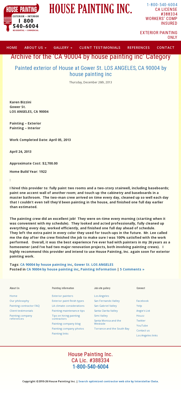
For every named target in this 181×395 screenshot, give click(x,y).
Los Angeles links (147, 335)
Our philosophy (19, 300)
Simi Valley (101, 315)
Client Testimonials (99, 47)
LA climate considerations (68, 305)
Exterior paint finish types (68, 300)
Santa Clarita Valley (106, 310)
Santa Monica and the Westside (107, 322)
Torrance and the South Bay (111, 328)
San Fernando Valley (107, 300)
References (138, 47)
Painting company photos (68, 328)
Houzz (140, 315)
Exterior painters (62, 296)
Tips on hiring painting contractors (66, 317)
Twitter (141, 320)
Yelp (139, 305)
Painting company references (21, 317)
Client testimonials (21, 310)
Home (12, 47)
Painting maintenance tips (68, 310)
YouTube (142, 325)
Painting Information (98, 269)
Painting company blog (66, 323)
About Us (35, 47)
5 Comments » (132, 269)
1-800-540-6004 (162, 4)
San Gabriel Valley (105, 305)
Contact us (143, 330)
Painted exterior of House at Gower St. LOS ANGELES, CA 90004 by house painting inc (90, 71)
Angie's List (143, 310)
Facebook (142, 300)
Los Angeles (101, 296)
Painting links (60, 333)
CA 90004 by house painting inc (46, 264)
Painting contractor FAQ (25, 305)
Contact (166, 47)
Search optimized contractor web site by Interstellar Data (118, 381)
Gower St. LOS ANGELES (93, 264)
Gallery (63, 47)
